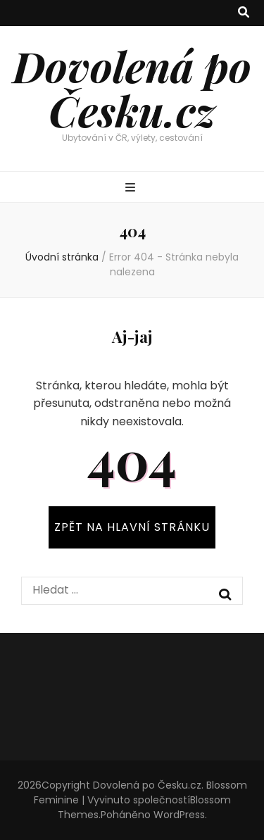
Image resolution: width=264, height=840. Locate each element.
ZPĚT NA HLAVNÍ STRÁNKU (132, 527)
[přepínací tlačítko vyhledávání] (243, 13)
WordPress (179, 815)
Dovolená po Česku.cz (132, 87)
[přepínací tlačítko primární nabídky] (132, 188)
